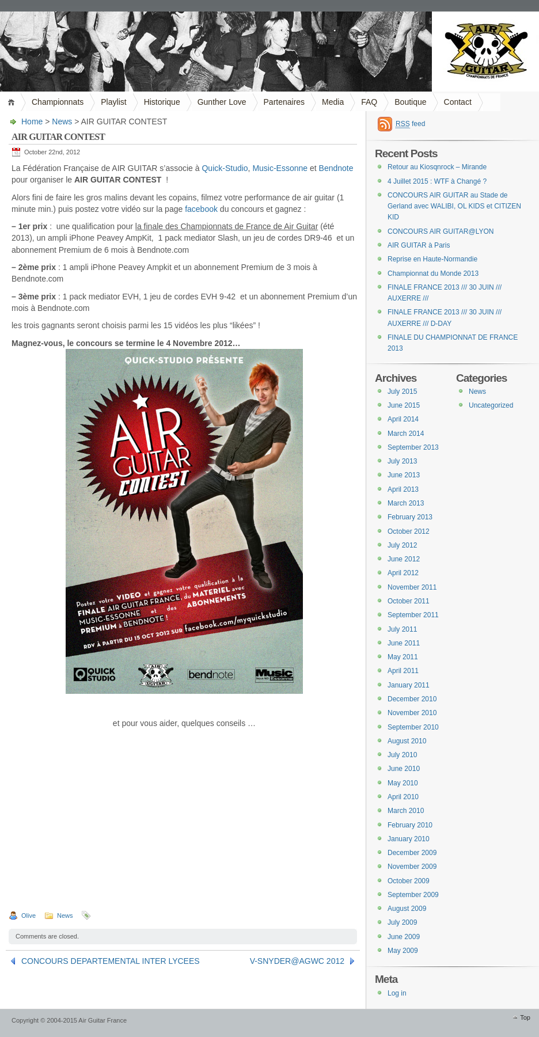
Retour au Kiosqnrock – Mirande (437, 167)
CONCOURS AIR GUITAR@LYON (441, 231)
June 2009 (404, 937)
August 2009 (407, 909)
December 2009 (412, 853)
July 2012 (402, 545)
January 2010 (409, 839)
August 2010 (407, 741)
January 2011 (409, 685)
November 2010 (412, 713)
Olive (28, 915)
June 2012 (404, 559)
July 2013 (402, 461)
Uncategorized (491, 405)
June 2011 (404, 643)
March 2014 (406, 434)
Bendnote (336, 168)
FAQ (369, 102)
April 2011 (403, 671)
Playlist (113, 102)
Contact (458, 102)
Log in (397, 993)
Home (13, 102)
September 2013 (413, 447)
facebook (201, 209)
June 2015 (404, 405)
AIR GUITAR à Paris (419, 245)
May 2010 (403, 783)
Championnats (57, 102)
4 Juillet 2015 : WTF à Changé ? (437, 181)
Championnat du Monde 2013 (433, 273)
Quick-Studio (225, 168)
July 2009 (402, 922)
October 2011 (409, 601)
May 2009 (403, 951)
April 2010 (403, 797)
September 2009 (413, 895)
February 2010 (410, 825)
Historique (162, 102)
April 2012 (403, 573)
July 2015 (402, 392)
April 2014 (403, 419)
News (62, 121)
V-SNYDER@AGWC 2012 (297, 961)
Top (525, 1017)
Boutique (410, 102)
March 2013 (406, 503)
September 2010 (413, 727)
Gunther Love (222, 102)
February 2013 (410, 517)
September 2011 (413, 615)
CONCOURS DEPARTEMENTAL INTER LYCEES (110, 961)
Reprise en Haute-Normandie (432, 259)
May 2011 (403, 657)
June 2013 (404, 475)
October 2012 (409, 531)
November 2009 (412, 867)
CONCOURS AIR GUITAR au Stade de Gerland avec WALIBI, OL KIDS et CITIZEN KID (454, 206)
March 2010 (406, 811)
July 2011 (402, 629)
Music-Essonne (280, 168)
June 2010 (404, 769)
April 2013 (403, 489)
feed (410, 124)
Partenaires (284, 102)
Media (333, 102)
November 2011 (412, 587)
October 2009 (409, 881)
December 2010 (412, 699)
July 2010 (402, 755)
